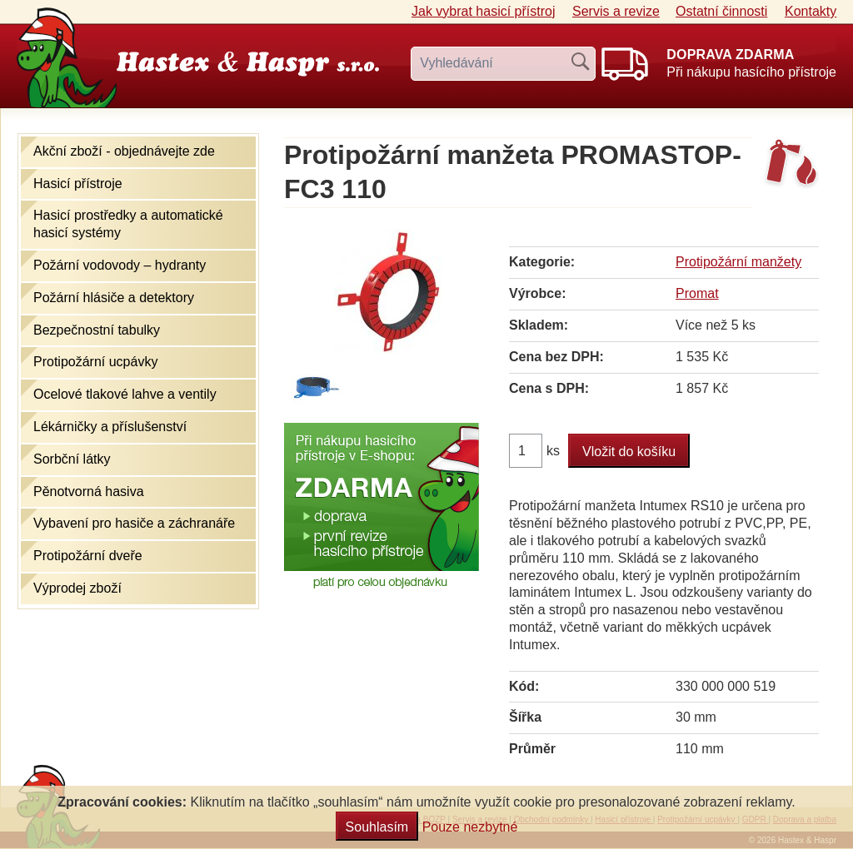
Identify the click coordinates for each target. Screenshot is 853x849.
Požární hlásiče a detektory (113, 297)
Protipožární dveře (87, 556)
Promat (697, 293)
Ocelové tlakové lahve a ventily (125, 394)
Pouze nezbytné (470, 827)
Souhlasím (377, 827)
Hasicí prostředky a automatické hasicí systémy (128, 224)
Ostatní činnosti (721, 11)
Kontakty (810, 11)
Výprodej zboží (77, 588)
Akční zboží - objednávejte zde (124, 151)
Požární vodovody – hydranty (119, 265)
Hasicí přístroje (77, 183)
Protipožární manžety (738, 262)
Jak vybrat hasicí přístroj (484, 11)
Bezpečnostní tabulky (96, 330)
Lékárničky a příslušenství (110, 427)
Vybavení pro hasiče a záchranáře (134, 523)
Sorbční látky (71, 459)
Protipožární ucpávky (95, 362)
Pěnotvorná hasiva (88, 491)
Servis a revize (616, 11)
